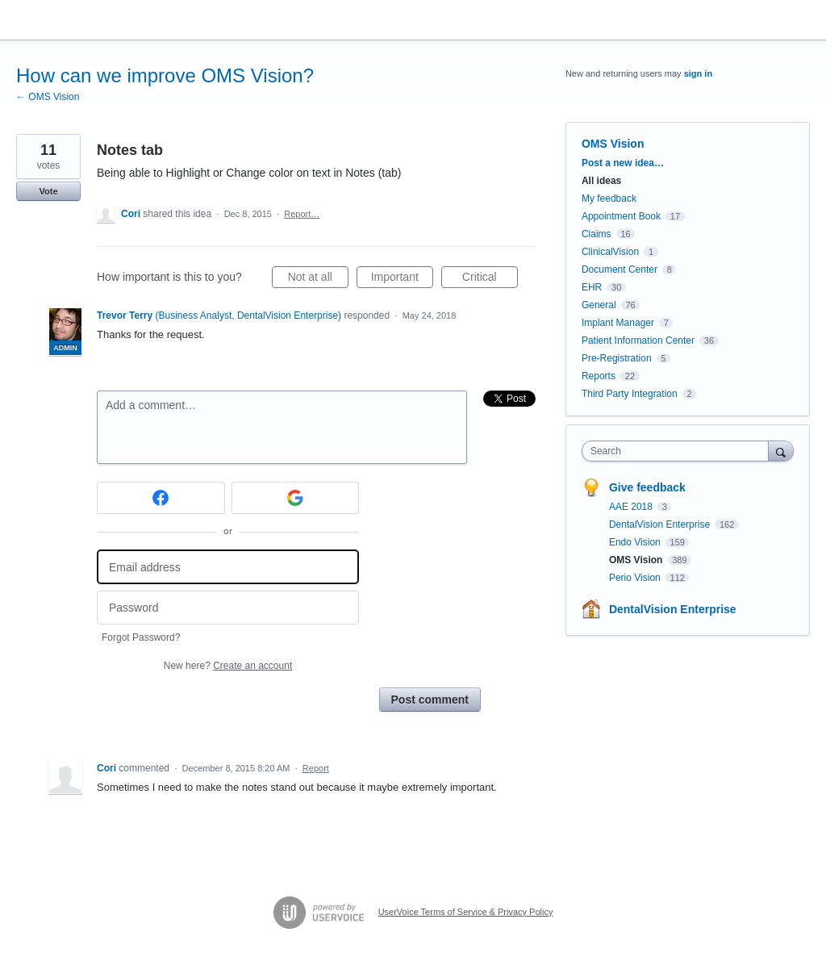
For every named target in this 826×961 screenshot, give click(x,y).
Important (402, 279)
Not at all (318, 279)
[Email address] (228, 566)
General (599, 305)
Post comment (430, 699)
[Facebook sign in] (161, 498)
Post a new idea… (623, 163)
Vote (48, 191)
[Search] (781, 451)
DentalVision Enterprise (661, 524)
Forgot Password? (141, 637)
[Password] (228, 608)
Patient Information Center (638, 340)
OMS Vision (613, 143)
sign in (698, 73)
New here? (228, 665)
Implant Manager (618, 322)
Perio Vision (636, 577)
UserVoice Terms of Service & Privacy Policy (465, 912)
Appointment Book (621, 216)
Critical (490, 279)
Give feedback (647, 487)
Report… (301, 214)
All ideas (601, 180)
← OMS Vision (47, 96)
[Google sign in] (296, 498)
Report (315, 768)
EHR (592, 287)
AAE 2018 (632, 506)
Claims (596, 234)
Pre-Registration (617, 358)
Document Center (619, 269)
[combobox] (679, 451)
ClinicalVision (610, 251)
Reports (598, 376)
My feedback (609, 198)
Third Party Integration (630, 393)
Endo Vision (636, 542)
